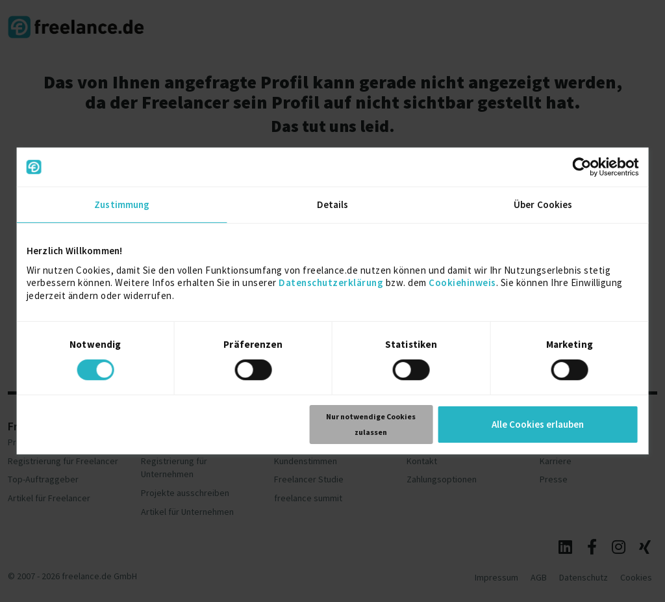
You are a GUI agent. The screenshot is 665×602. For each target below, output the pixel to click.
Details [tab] (333, 204)
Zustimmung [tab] (121, 204)
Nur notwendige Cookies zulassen (371, 424)
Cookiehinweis (462, 282)
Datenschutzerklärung (331, 282)
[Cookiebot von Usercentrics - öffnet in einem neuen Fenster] (581, 167)
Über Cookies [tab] (543, 204)
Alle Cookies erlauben (538, 424)
